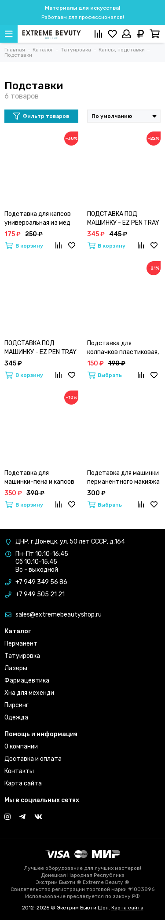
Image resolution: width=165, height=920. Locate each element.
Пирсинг (16, 705)
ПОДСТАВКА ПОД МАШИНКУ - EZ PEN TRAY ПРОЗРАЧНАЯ (40, 348)
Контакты (19, 771)
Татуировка (22, 656)
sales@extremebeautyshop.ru (58, 614)
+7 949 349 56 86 (41, 582)
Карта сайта (23, 783)
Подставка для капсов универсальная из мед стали (37, 218)
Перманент (20, 643)
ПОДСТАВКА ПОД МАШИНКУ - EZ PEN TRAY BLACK (123, 218)
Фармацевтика (26, 680)
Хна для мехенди (29, 693)
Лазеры (15, 668)
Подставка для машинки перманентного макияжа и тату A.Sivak (123, 477)
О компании (21, 746)
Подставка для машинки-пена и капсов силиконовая (39, 477)
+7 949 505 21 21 (40, 594)
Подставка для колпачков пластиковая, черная (123, 348)
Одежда (16, 717)
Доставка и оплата (33, 759)
